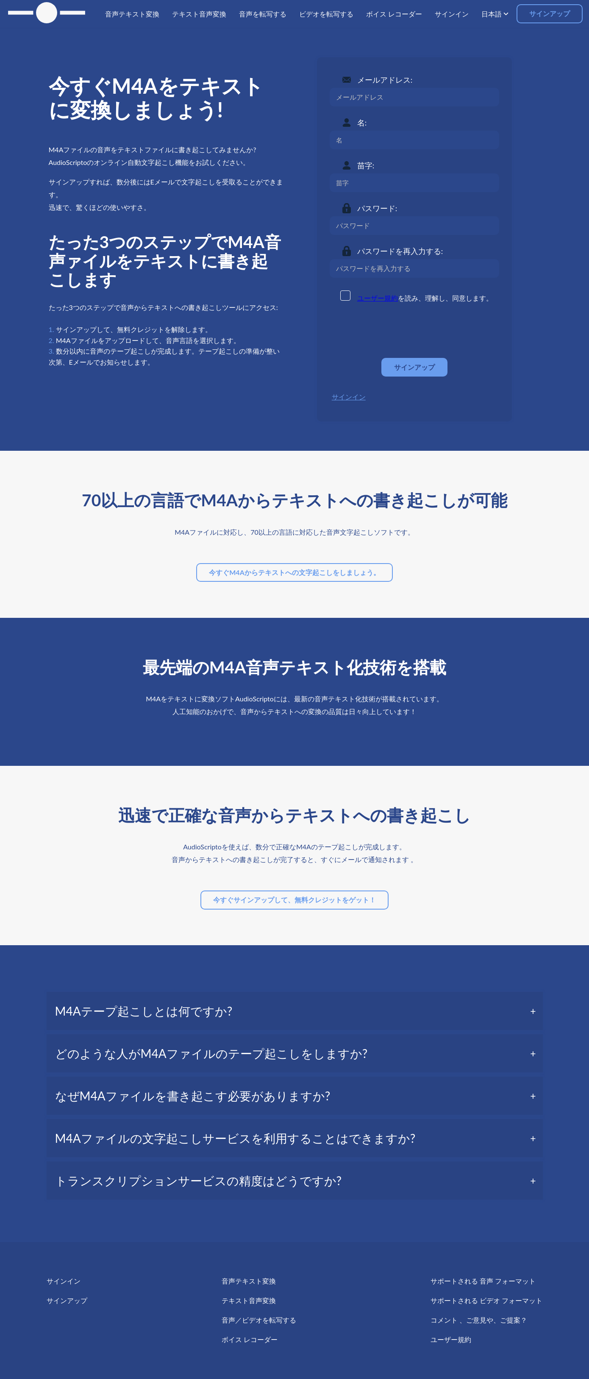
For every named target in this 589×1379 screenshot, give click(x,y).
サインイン (349, 397)
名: (362, 122)
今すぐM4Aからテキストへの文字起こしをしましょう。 (294, 572)
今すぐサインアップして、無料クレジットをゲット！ (294, 900)
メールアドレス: (385, 79)
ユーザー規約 (377, 298)
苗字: (366, 165)
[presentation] (394, 330)
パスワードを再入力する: (400, 251)
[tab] (295, 1011)
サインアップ (549, 13)
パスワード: (377, 208)
